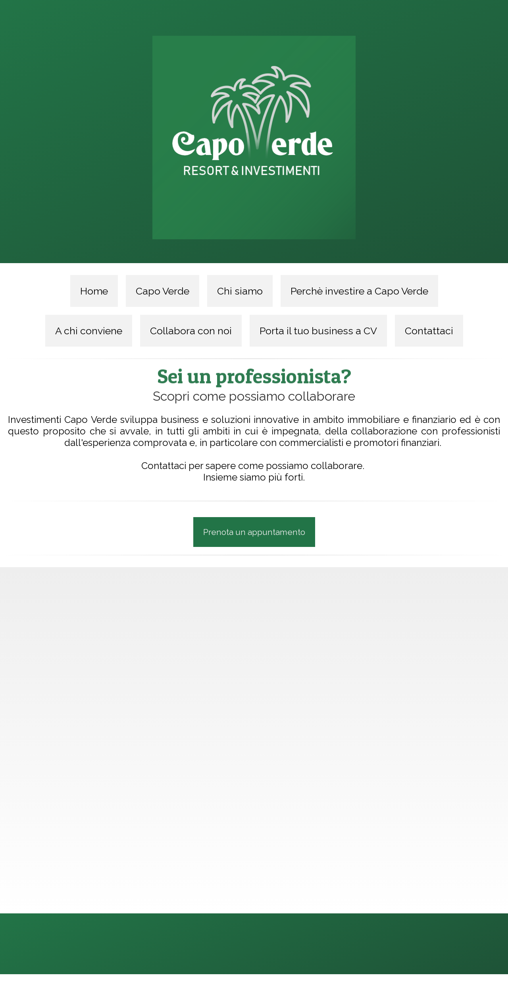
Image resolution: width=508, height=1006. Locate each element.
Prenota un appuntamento (254, 531)
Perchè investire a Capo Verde (359, 291)
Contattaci (429, 331)
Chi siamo (240, 291)
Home (94, 291)
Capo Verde (162, 291)
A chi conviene (88, 331)
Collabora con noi (191, 331)
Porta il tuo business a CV (318, 331)
